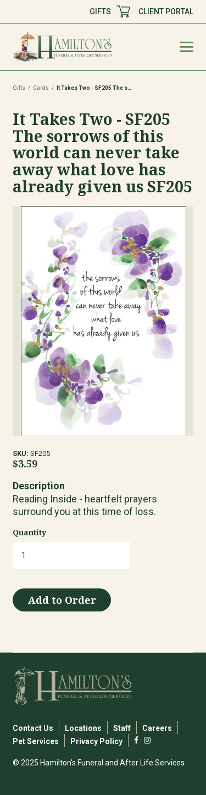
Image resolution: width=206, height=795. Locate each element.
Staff (122, 728)
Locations (83, 728)
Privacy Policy (96, 741)
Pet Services (36, 741)
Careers (157, 728)
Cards (41, 88)
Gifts (19, 88)
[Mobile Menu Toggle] (186, 47)
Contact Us (33, 728)
